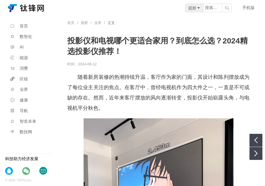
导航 (19, 111)
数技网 (21, 132)
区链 (19, 79)
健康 (19, 100)
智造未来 (23, 121)
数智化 (21, 36)
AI (17, 47)
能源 (19, 58)
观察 (84, 23)
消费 (19, 68)
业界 (19, 89)
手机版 (248, 7)
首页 (19, 26)
